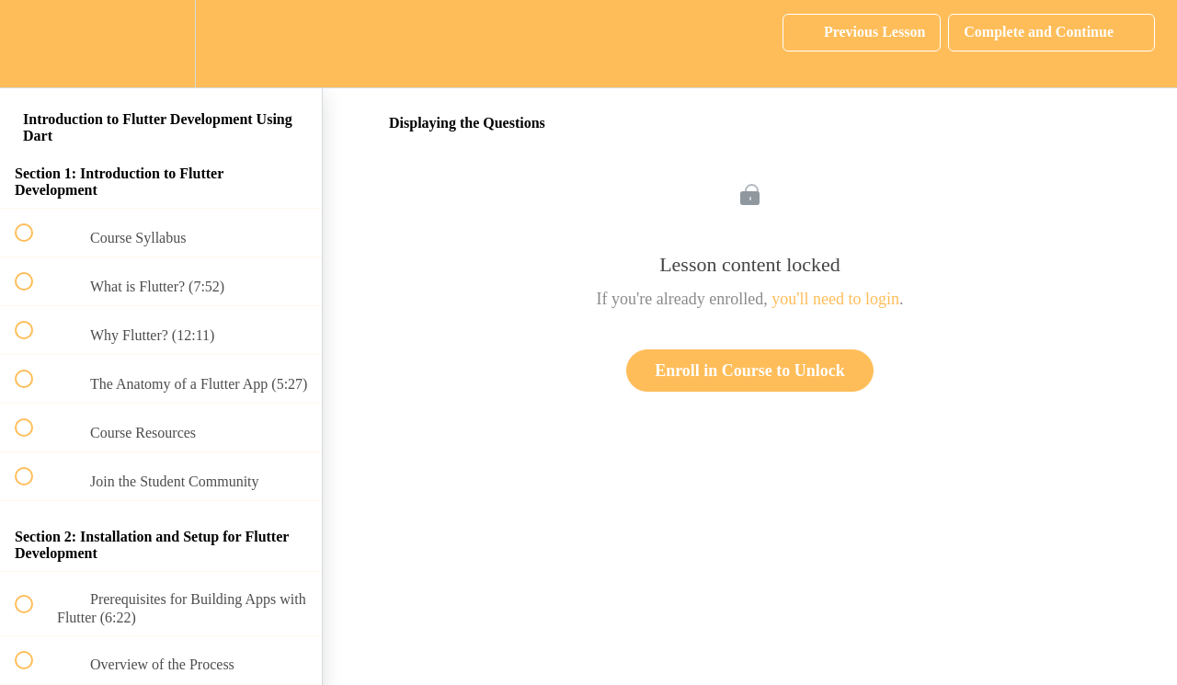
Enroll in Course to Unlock (750, 370)
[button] (34, 43)
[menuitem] (161, 43)
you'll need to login (835, 299)
